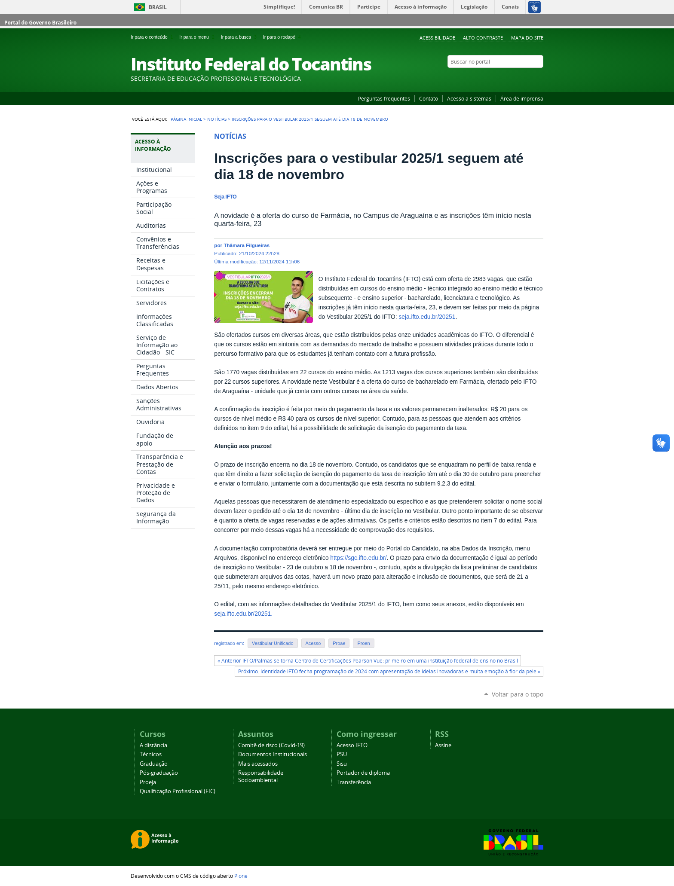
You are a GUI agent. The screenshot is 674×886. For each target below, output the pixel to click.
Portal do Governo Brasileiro (40, 22)
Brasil (158, 7)
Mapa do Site (527, 37)
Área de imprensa (521, 98)
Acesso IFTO (352, 745)
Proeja (148, 782)
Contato (428, 98)
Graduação (154, 763)
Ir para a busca (240, 37)
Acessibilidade (437, 37)
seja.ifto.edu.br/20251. (243, 614)
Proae (339, 643)
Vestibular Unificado (272, 643)
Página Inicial (186, 119)
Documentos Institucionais (272, 754)
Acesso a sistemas (469, 98)
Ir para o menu (198, 37)
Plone (241, 875)
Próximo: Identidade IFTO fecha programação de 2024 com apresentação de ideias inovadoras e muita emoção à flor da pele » (389, 671)
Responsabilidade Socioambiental (260, 776)
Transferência (354, 782)
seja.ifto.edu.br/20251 (426, 317)
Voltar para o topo (517, 694)
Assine (443, 745)
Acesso (313, 643)
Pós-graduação (159, 772)
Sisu (342, 763)
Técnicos (151, 754)
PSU (342, 754)
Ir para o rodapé (283, 37)
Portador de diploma (363, 772)
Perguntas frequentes (384, 98)
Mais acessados (258, 763)
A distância (153, 745)
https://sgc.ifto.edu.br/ (358, 558)
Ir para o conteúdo (153, 37)
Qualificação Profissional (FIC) (177, 791)
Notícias (217, 119)
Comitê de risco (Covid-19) (271, 745)
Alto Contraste (483, 37)
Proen (363, 643)
